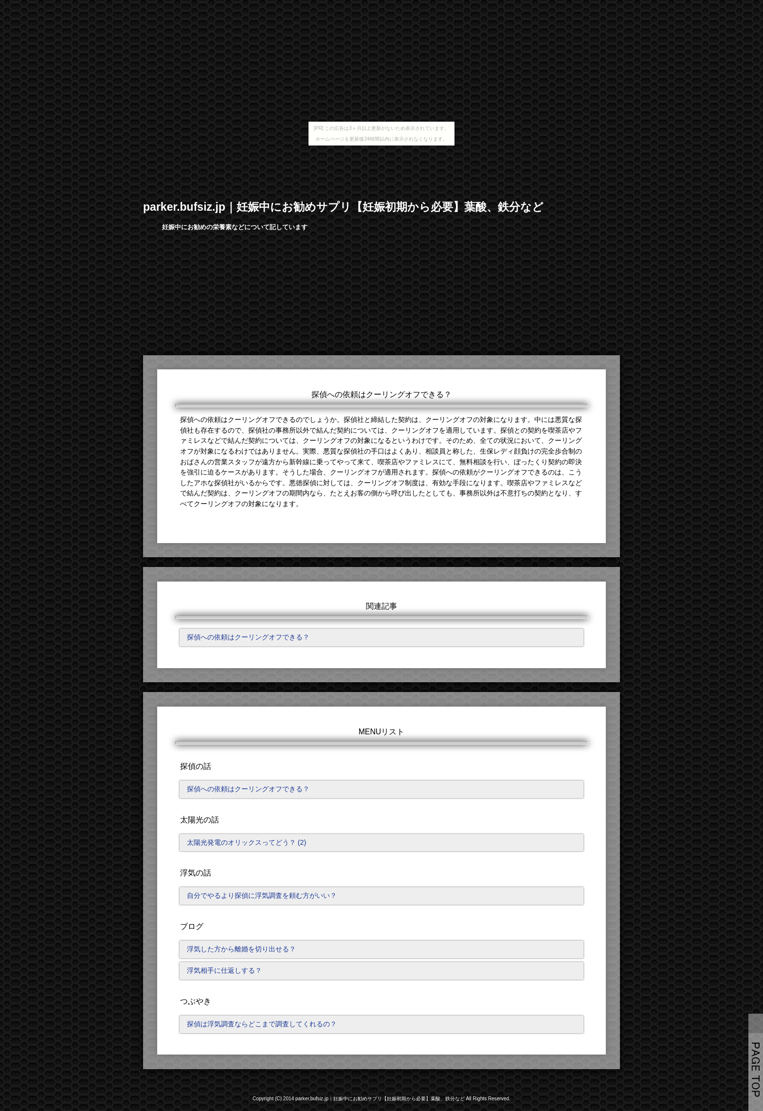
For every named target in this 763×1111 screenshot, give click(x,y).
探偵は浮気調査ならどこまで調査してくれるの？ (262, 1024)
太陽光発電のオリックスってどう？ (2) (247, 842)
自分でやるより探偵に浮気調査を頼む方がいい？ (262, 895)
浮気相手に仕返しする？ (224, 970)
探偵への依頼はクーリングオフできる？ (248, 637)
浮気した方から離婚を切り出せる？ (241, 949)
